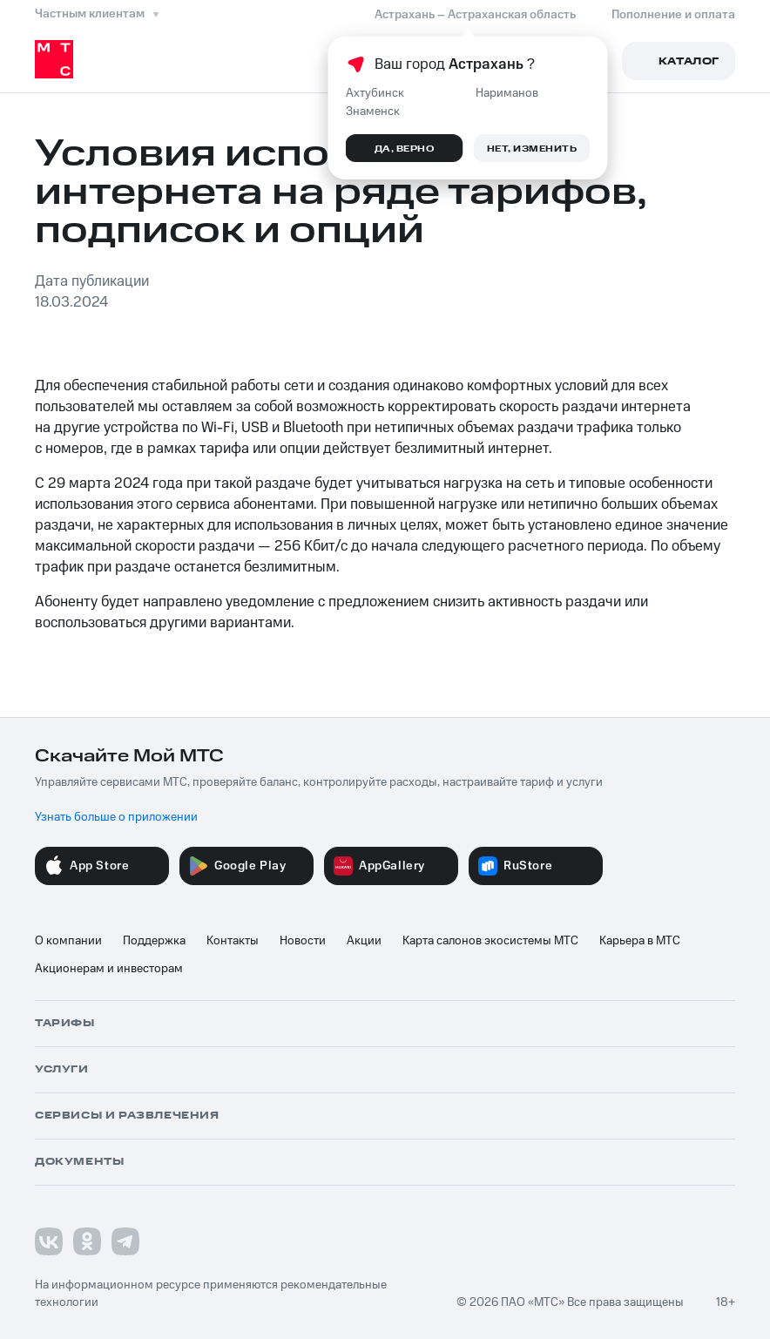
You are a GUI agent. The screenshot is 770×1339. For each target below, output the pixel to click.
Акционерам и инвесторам (109, 968)
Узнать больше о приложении (116, 817)
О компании (68, 941)
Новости (303, 941)
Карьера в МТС (639, 941)
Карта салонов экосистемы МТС (490, 941)
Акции (364, 941)
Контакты (232, 941)
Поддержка (154, 941)
